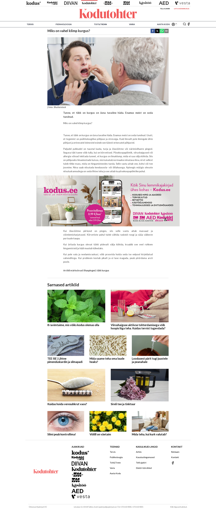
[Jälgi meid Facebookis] (189, 24)
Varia (132, 24)
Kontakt (175, 457)
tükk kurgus (103, 270)
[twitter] (157, 31)
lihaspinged (90, 270)
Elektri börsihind (144, 468)
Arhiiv (139, 452)
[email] (166, 31)
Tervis (30, 24)
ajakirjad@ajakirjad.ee (107, 507)
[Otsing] (184, 24)
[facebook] (153, 31)
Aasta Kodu (163, 24)
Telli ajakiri (165, 8)
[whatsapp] (162, 31)
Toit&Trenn (100, 24)
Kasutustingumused (145, 457)
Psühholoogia (64, 24)
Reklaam (175, 452)
